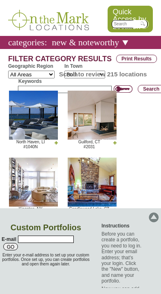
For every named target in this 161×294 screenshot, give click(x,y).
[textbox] (129, 24)
